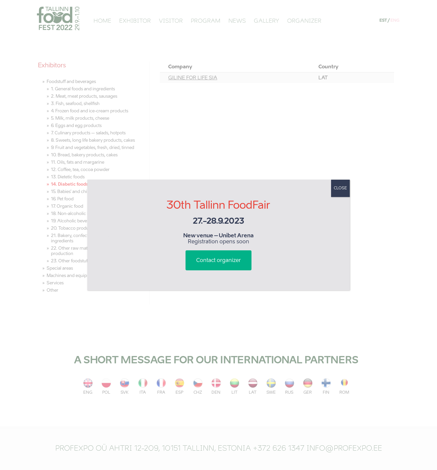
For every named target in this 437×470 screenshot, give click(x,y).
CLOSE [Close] (340, 188)
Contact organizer (218, 260)
